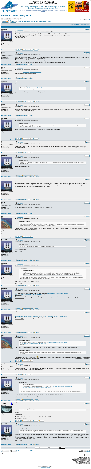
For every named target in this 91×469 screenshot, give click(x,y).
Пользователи (34, 6)
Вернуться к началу (6, 49)
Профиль (31, 8)
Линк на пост (19, 53)
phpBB (43, 466)
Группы (41, 6)
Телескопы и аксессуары (45, 21)
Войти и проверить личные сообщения (44, 8)
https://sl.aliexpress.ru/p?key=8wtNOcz (32, 72)
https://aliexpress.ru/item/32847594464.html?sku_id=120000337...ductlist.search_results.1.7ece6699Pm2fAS (41, 316)
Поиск (27, 6)
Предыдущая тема (75, 24)
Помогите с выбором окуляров (16, 15)
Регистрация (61, 6)
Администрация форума (51, 6)
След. (88, 19)
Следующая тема (85, 24)
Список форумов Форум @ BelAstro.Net (27, 21)
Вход (56, 8)
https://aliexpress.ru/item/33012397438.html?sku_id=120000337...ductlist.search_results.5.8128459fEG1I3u (41, 294)
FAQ (22, 6)
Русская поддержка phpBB (45, 467)
